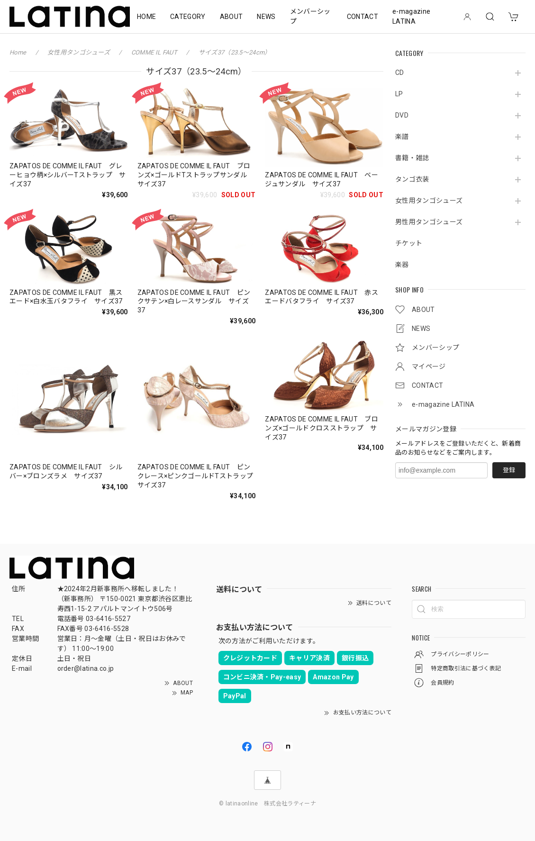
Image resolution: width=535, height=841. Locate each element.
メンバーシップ (310, 16)
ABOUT (231, 16)
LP (399, 94)
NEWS (266, 16)
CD (399, 72)
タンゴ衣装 (412, 179)
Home (17, 52)
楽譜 (402, 136)
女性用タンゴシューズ (428, 200)
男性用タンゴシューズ (428, 222)
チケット (408, 243)
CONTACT (362, 16)
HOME (146, 16)
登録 (509, 470)
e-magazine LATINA (411, 16)
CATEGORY (188, 16)
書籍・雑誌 (412, 158)
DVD (401, 115)
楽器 (402, 264)
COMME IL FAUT (155, 52)
